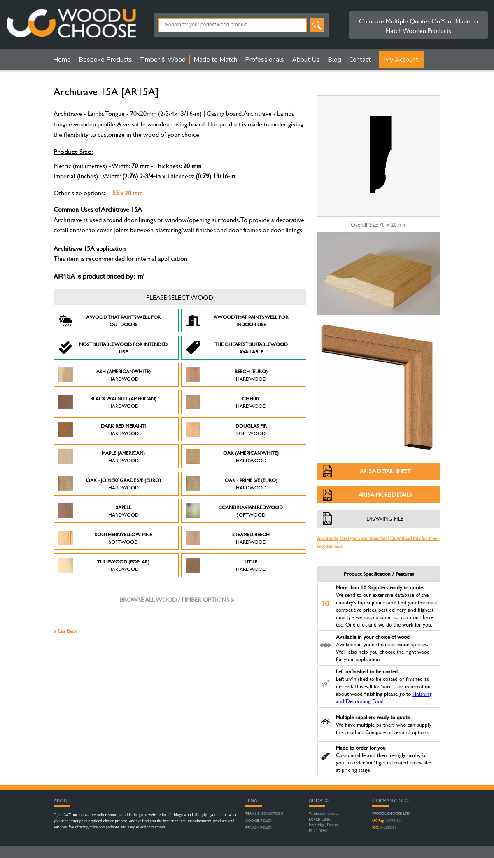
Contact (360, 59)
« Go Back (65, 631)
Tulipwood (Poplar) (103, 565)
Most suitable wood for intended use (113, 347)
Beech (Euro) (227, 374)
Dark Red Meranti (102, 429)
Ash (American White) (104, 374)
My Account (401, 59)
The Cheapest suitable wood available (237, 347)
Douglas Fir (226, 429)
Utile (226, 565)
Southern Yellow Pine (105, 538)
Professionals (264, 59)
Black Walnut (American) (107, 402)
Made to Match (215, 59)
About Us (306, 59)
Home (62, 59)
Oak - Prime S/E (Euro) (231, 483)
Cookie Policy (258, 820)
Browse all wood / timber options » (177, 599)
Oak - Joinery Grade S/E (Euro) (109, 483)
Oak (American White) (232, 456)
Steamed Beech (228, 538)
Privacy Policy (258, 827)
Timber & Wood (163, 59)
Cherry (226, 402)
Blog (334, 59)
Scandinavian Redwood (234, 510)
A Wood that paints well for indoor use (237, 320)
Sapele (98, 510)
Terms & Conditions (264, 813)
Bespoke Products (105, 59)
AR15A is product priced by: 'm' (99, 277)
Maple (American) (101, 456)
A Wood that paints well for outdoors (109, 320)
